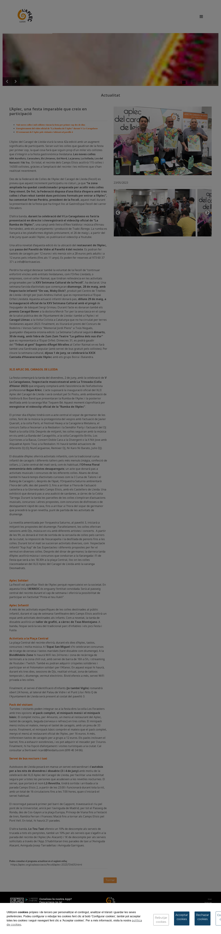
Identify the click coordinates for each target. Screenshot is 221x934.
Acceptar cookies (181, 917)
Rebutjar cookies (161, 919)
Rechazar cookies (202, 917)
